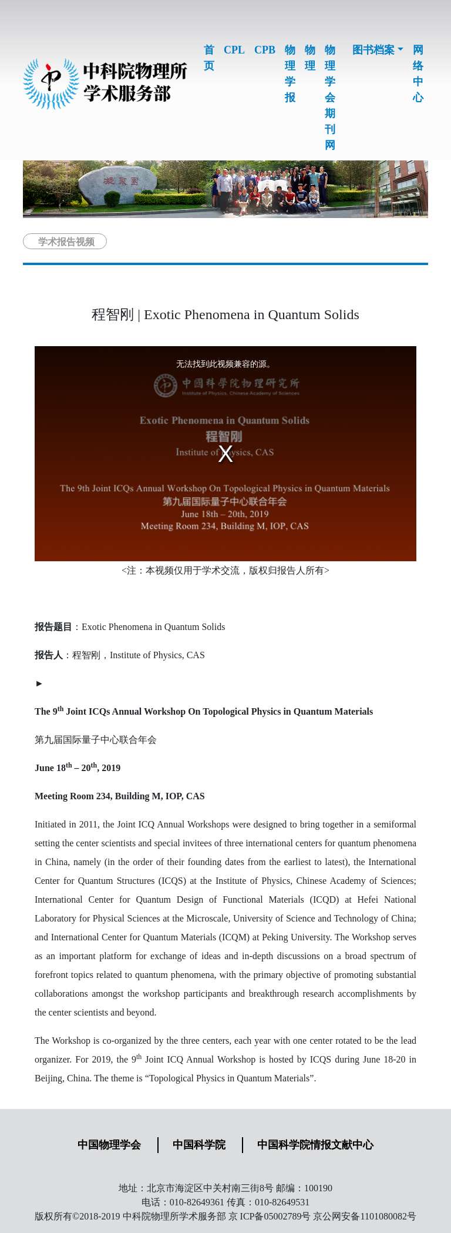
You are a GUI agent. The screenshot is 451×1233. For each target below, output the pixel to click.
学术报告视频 (66, 242)
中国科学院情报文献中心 (315, 1145)
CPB (264, 50)
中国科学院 (199, 1145)
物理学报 (290, 73)
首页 (209, 58)
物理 (310, 58)
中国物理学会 (109, 1145)
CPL (234, 50)
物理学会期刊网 (330, 97)
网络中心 (418, 73)
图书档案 (373, 50)
